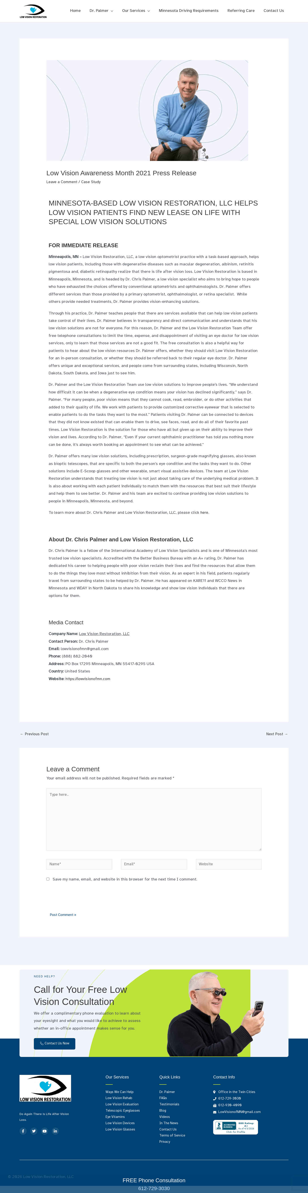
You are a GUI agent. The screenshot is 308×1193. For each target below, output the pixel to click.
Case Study (93, 182)
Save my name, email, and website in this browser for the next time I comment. (125, 885)
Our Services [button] (136, 11)
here (204, 513)
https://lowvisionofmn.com (89, 679)
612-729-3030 (154, 1188)
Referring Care (242, 11)
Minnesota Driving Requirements (191, 11)
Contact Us (274, 11)
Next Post (276, 734)
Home (80, 11)
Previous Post (35, 734)
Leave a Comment (62, 182)
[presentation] (80, 903)
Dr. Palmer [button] (103, 11)
